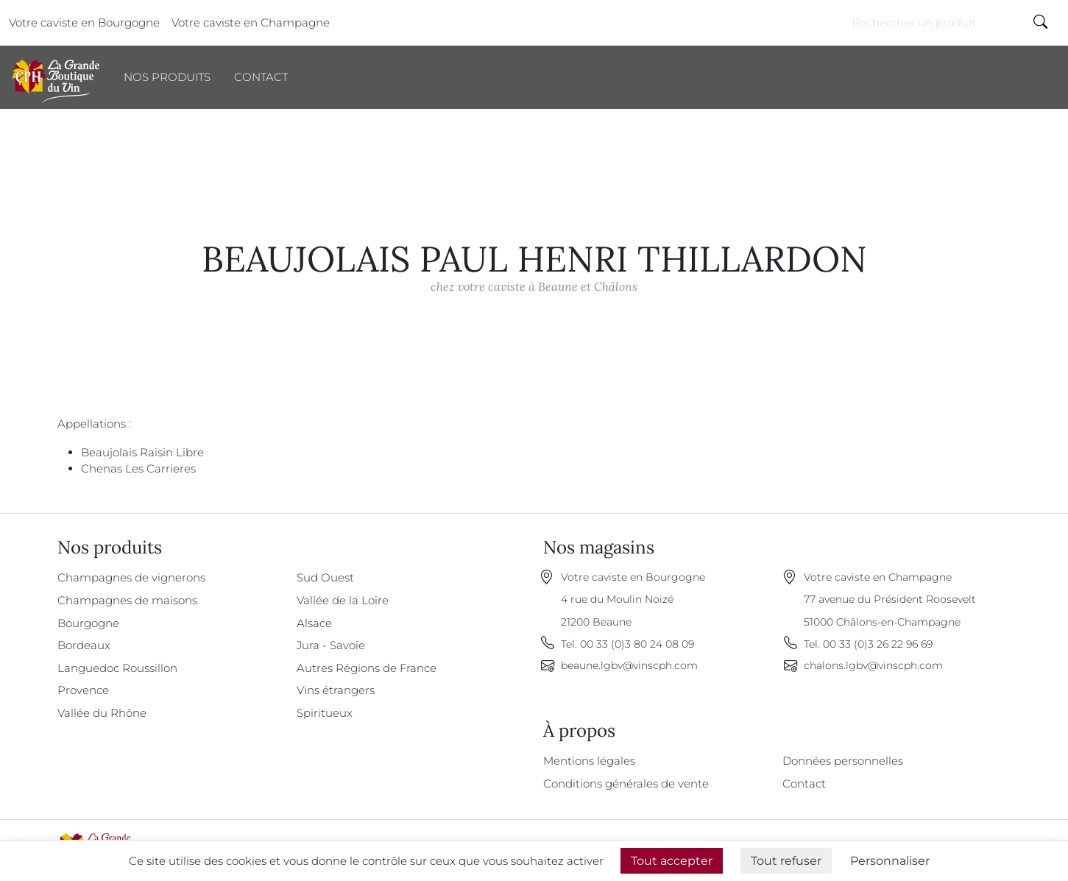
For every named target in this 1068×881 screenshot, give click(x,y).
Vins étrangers (336, 690)
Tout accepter (671, 861)
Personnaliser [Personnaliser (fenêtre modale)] (890, 861)
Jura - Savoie (331, 645)
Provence (83, 690)
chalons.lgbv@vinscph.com (873, 665)
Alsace (314, 623)
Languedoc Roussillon (117, 668)
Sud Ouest (325, 577)
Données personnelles (842, 761)
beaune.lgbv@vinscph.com (629, 665)
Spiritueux (325, 713)
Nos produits (167, 77)
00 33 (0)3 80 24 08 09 (637, 644)
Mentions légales (589, 761)
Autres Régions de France (366, 668)
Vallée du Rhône (101, 713)
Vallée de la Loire (343, 600)
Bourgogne (88, 623)
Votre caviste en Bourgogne (84, 22)
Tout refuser (786, 861)
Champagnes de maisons (127, 600)
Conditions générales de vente (626, 783)
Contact (261, 77)
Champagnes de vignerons (131, 577)
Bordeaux (83, 645)
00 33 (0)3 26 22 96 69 (878, 644)
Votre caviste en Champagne (250, 22)
